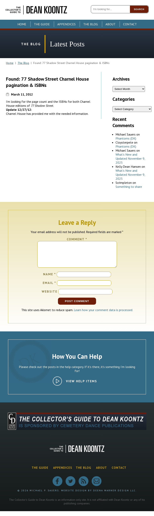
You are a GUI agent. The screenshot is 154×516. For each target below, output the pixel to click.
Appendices (66, 24)
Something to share (129, 187)
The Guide (42, 24)
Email (49, 288)
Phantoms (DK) (126, 138)
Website (49, 296)
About (110, 24)
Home (21, 24)
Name (49, 279)
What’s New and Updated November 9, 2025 (130, 158)
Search (139, 9)
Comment (77, 239)
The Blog (90, 24)
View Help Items (81, 386)
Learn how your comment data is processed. (103, 315)
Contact (130, 24)
